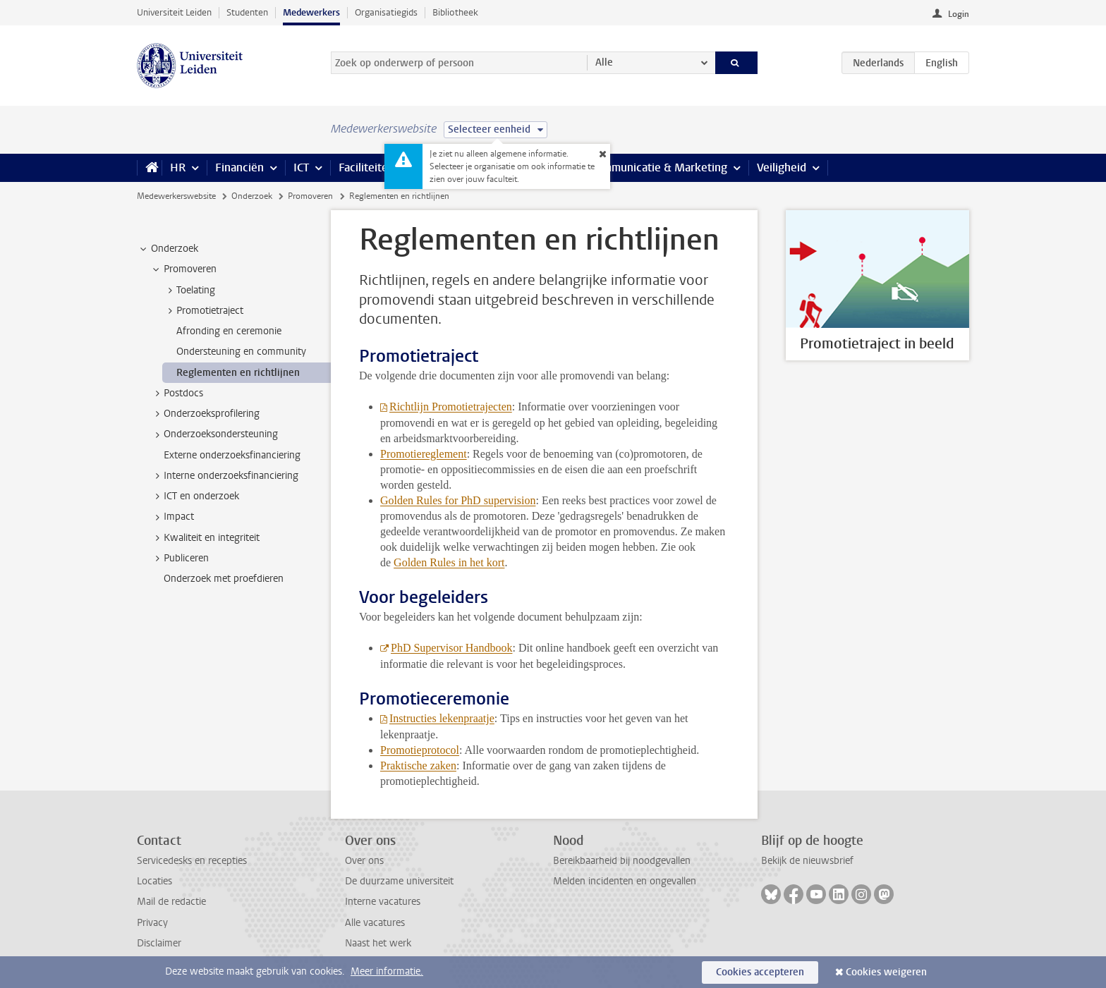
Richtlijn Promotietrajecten (450, 407)
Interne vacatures (382, 901)
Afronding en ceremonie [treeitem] (228, 331)
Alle (604, 62)
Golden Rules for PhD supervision (457, 500)
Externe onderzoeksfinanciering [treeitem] (232, 455)
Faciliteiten (366, 167)
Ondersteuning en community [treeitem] (241, 351)
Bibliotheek (455, 12)
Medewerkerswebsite (176, 196)
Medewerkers (311, 12)
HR (178, 167)
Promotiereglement (423, 454)
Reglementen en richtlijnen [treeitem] (238, 372)
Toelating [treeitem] (189, 290)
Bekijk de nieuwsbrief (807, 860)
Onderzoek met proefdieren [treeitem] (224, 578)
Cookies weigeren (886, 972)
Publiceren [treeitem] (179, 558)
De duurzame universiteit (399, 881)
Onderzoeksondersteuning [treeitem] (214, 434)
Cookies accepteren (760, 972)
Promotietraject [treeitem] (203, 311)
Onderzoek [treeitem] (168, 249)
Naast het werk (378, 943)
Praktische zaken (418, 766)
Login (958, 14)
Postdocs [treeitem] (176, 393)
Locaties (154, 881)
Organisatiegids (386, 12)
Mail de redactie (171, 901)
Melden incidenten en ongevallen (624, 881)
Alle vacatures (375, 922)
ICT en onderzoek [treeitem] (194, 496)
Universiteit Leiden (174, 12)
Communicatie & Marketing (658, 167)
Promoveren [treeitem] (183, 269)
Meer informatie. (387, 971)
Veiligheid (781, 167)
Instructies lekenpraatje (441, 718)
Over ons (364, 860)
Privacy (152, 922)
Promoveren (310, 196)
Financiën (239, 167)
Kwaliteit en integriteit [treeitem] (205, 538)
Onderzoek (251, 196)
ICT (301, 167)
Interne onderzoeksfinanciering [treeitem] (224, 476)
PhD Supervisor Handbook (451, 648)
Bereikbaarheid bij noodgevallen (622, 860)
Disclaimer (159, 943)
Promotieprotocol (419, 750)
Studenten (247, 12)
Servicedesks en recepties (192, 860)
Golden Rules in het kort (449, 562)
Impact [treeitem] (172, 517)
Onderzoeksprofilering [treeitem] (205, 414)
